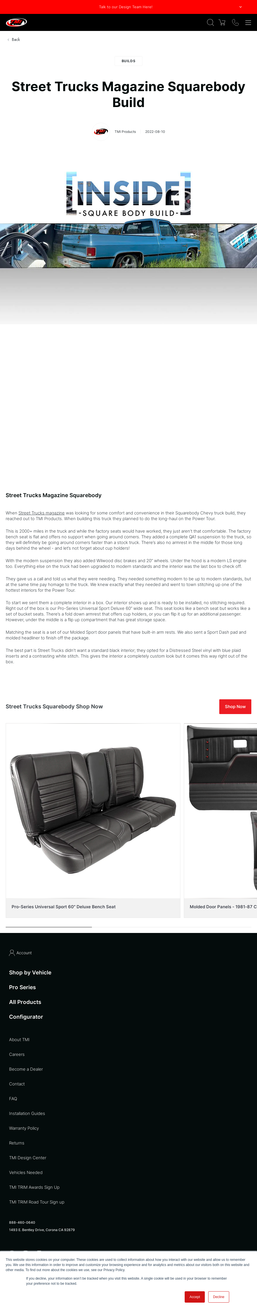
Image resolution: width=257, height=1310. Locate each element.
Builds (129, 61)
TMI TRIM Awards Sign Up (34, 1187)
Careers (17, 1054)
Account (20, 953)
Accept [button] (194, 1297)
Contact (17, 1084)
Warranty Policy (24, 1128)
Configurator (26, 1017)
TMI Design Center (27, 1157)
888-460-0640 (22, 1222)
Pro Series (22, 987)
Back (16, 39)
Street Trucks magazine (41, 513)
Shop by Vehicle (30, 972)
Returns (16, 1143)
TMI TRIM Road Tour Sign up (36, 1202)
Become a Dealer (26, 1069)
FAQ (13, 1098)
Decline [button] (218, 1297)
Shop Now (235, 706)
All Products (25, 1002)
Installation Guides (27, 1113)
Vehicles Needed (26, 1172)
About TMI (19, 1039)
